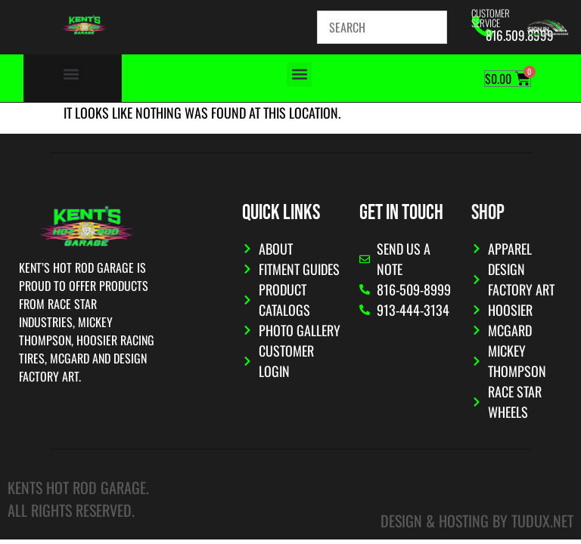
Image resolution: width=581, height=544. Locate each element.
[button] (70, 74)
